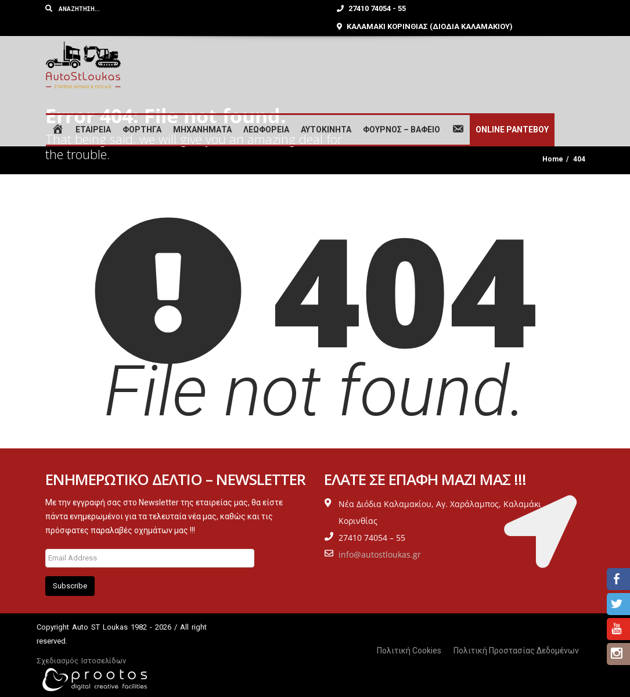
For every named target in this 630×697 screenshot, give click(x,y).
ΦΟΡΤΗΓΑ (142, 129)
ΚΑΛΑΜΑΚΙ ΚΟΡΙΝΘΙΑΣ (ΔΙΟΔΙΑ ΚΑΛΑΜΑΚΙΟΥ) (425, 26)
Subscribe (70, 585)
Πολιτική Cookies (409, 650)
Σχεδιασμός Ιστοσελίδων (81, 660)
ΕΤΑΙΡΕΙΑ (93, 129)
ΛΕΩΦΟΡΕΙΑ (266, 129)
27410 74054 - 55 (371, 8)
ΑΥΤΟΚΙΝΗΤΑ (326, 129)
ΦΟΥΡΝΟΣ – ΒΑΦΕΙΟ (401, 129)
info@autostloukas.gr (380, 554)
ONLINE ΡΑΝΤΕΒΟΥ (512, 129)
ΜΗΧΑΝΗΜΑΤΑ (202, 129)
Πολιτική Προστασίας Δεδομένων (516, 650)
